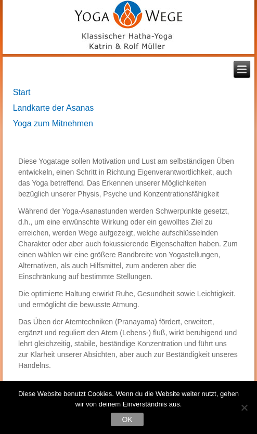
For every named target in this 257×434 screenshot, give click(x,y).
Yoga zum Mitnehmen (53, 123)
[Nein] (244, 407)
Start (22, 92)
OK (127, 419)
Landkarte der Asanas (53, 107)
